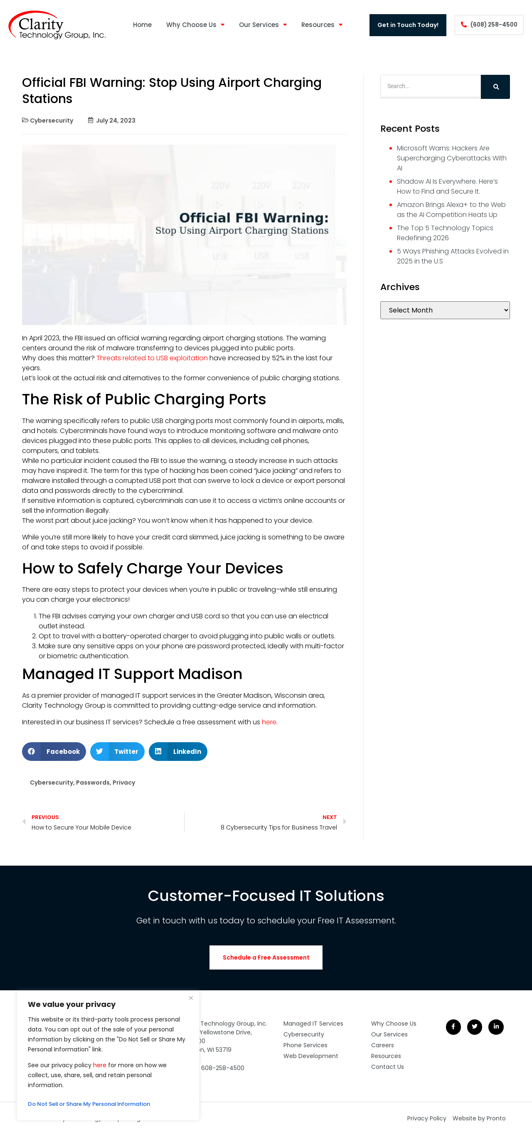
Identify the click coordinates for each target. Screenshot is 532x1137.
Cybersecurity (51, 120)
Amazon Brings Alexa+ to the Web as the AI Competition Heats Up (451, 209)
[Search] (495, 87)
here (99, 1065)
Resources (319, 25)
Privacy (124, 782)
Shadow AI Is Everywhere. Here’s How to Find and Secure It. (447, 186)
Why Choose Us (192, 25)
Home (139, 24)
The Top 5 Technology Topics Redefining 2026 (445, 233)
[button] (54, 751)
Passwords (93, 782)
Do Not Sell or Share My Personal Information (96, 1104)
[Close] (191, 998)
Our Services (260, 25)
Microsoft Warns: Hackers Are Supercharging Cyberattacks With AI (452, 158)
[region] (108, 1055)
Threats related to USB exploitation (151, 358)
